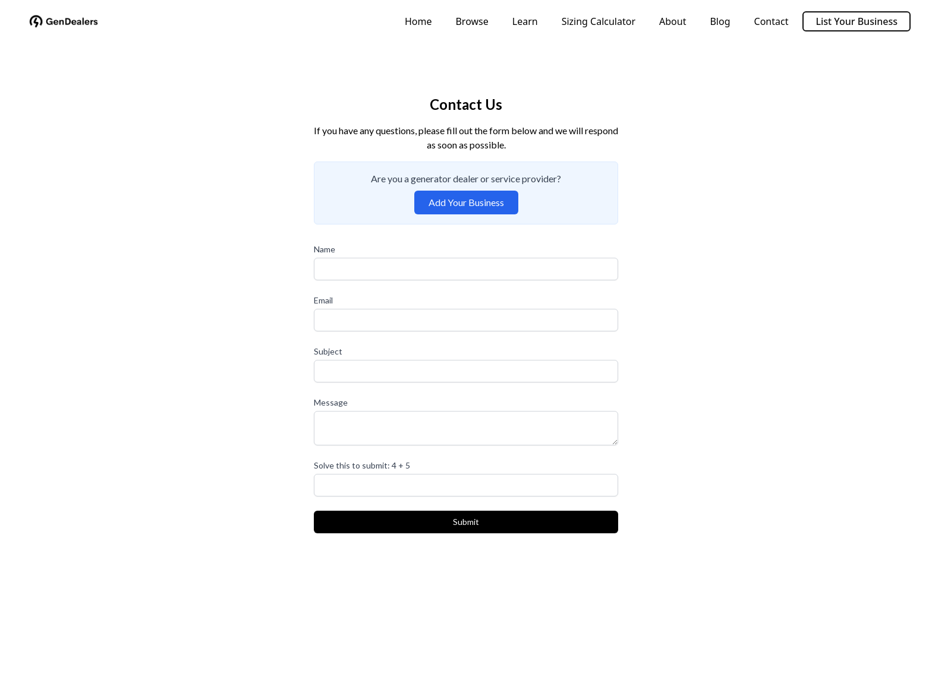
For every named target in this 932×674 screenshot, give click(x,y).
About (672, 21)
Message (331, 402)
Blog (720, 21)
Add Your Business (466, 202)
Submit (466, 522)
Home (418, 21)
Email (323, 300)
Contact (771, 21)
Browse (471, 21)
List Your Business (857, 21)
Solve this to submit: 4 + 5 (362, 465)
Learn (525, 21)
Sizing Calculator (598, 21)
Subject (328, 351)
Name (324, 249)
